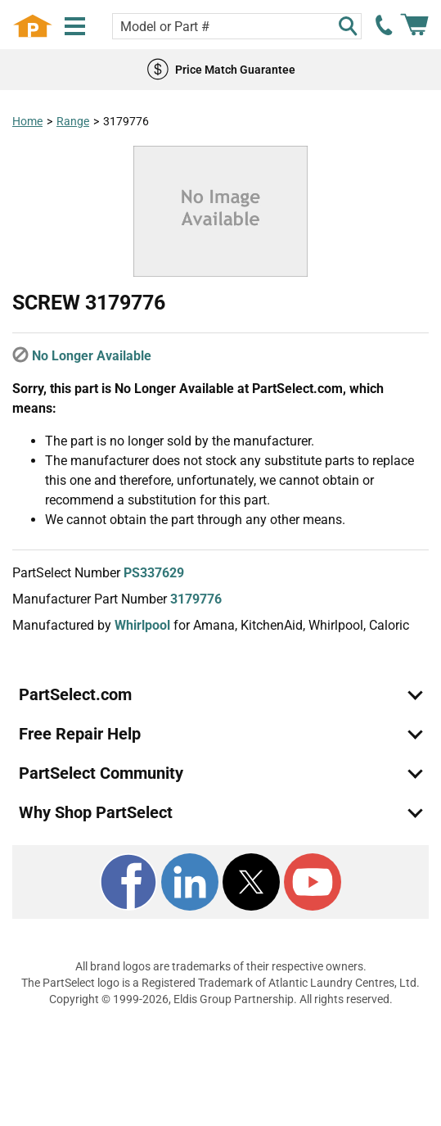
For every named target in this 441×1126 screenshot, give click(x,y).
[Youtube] (312, 882)
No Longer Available (91, 356)
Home (27, 121)
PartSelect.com (75, 694)
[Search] (347, 26)
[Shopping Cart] (414, 25)
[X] (251, 882)
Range (72, 121)
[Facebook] (128, 882)
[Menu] (75, 26)
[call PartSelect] (384, 25)
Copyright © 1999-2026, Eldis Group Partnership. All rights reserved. (221, 999)
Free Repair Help (80, 734)
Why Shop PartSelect (96, 812)
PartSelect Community (101, 773)
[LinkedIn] (189, 882)
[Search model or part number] (237, 26)
